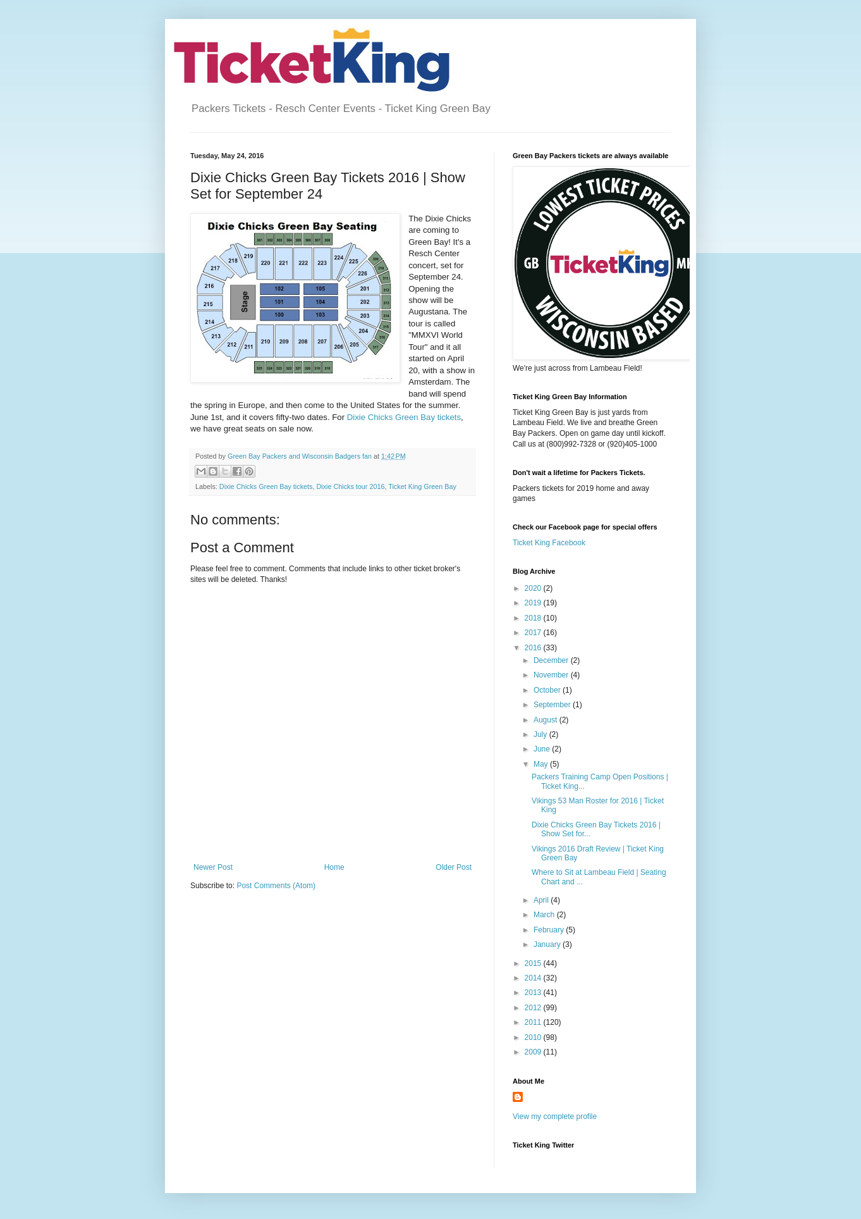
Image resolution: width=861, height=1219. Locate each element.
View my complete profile (555, 1116)
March (545, 914)
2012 (534, 1007)
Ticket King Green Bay (422, 486)
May (542, 764)
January (548, 944)
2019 (534, 602)
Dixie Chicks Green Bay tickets (404, 417)
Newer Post (213, 867)
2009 (534, 1052)
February (550, 929)
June (543, 749)
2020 (534, 588)
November (552, 675)
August (546, 719)
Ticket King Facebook (549, 542)
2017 (534, 632)
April (542, 900)
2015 (534, 963)
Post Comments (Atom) (275, 885)
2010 (534, 1037)
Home (334, 867)
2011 (534, 1022)
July (541, 734)
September (553, 704)
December (552, 660)
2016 (534, 647)
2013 (534, 992)
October (548, 690)
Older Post (454, 867)
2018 (534, 618)
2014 (534, 978)
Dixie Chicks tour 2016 (350, 486)
